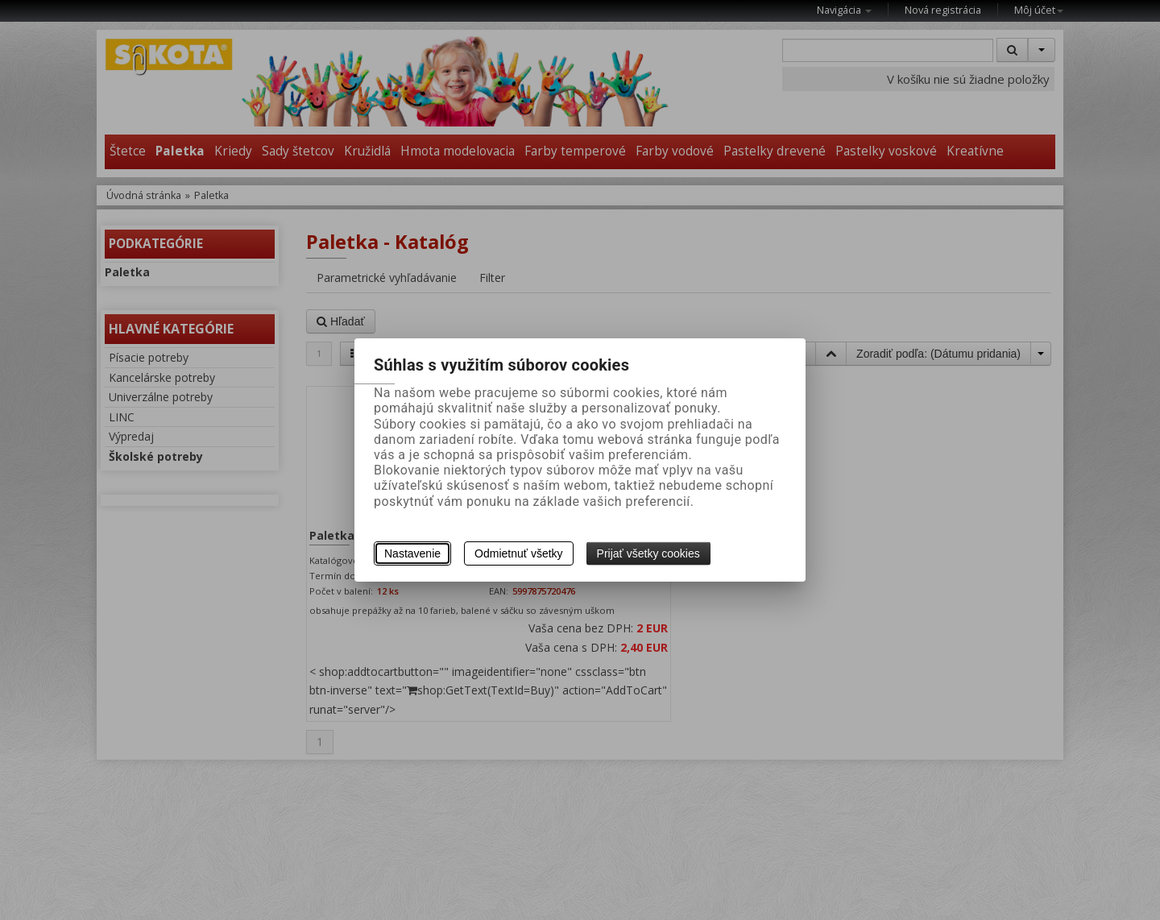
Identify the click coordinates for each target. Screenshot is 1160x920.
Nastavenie (412, 553)
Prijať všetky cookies (648, 553)
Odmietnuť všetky (518, 553)
